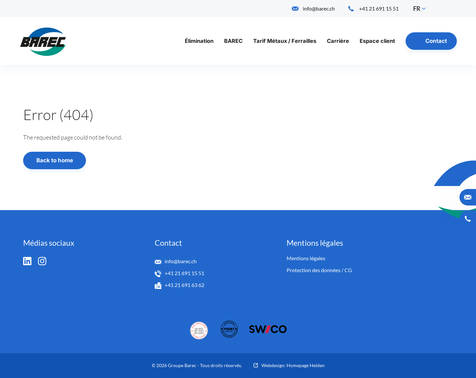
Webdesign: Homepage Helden (293, 365)
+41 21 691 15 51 (184, 273)
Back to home (54, 160)
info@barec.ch (181, 261)
